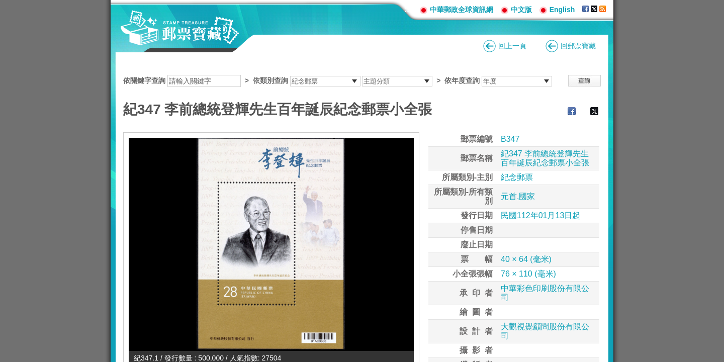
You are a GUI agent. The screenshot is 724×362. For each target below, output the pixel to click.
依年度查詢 (462, 80)
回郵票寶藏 (578, 46)
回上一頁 (512, 46)
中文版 (521, 10)
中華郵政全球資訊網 (461, 10)
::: (408, 9)
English (562, 10)
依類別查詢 (270, 80)
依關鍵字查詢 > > (337, 80)
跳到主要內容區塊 (5, 5)
